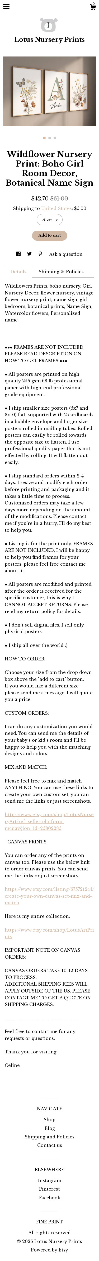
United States (56, 208)
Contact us (49, 1145)
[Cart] (93, 8)
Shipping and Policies (49, 1136)
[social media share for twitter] (30, 254)
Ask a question (66, 254)
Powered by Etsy (49, 1250)
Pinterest (49, 1189)
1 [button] (44, 138)
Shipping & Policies (61, 271)
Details (18, 271)
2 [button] (49, 138)
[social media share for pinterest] (41, 254)
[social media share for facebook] (19, 254)
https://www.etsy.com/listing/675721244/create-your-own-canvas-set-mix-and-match (49, 896)
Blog (49, 1128)
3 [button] (55, 138)
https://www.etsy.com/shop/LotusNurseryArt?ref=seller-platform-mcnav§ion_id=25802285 (49, 821)
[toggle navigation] (6, 6)
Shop (49, 1119)
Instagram (49, 1180)
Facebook (49, 1197)
